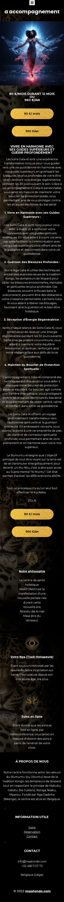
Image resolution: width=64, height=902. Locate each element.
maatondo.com (38, 891)
